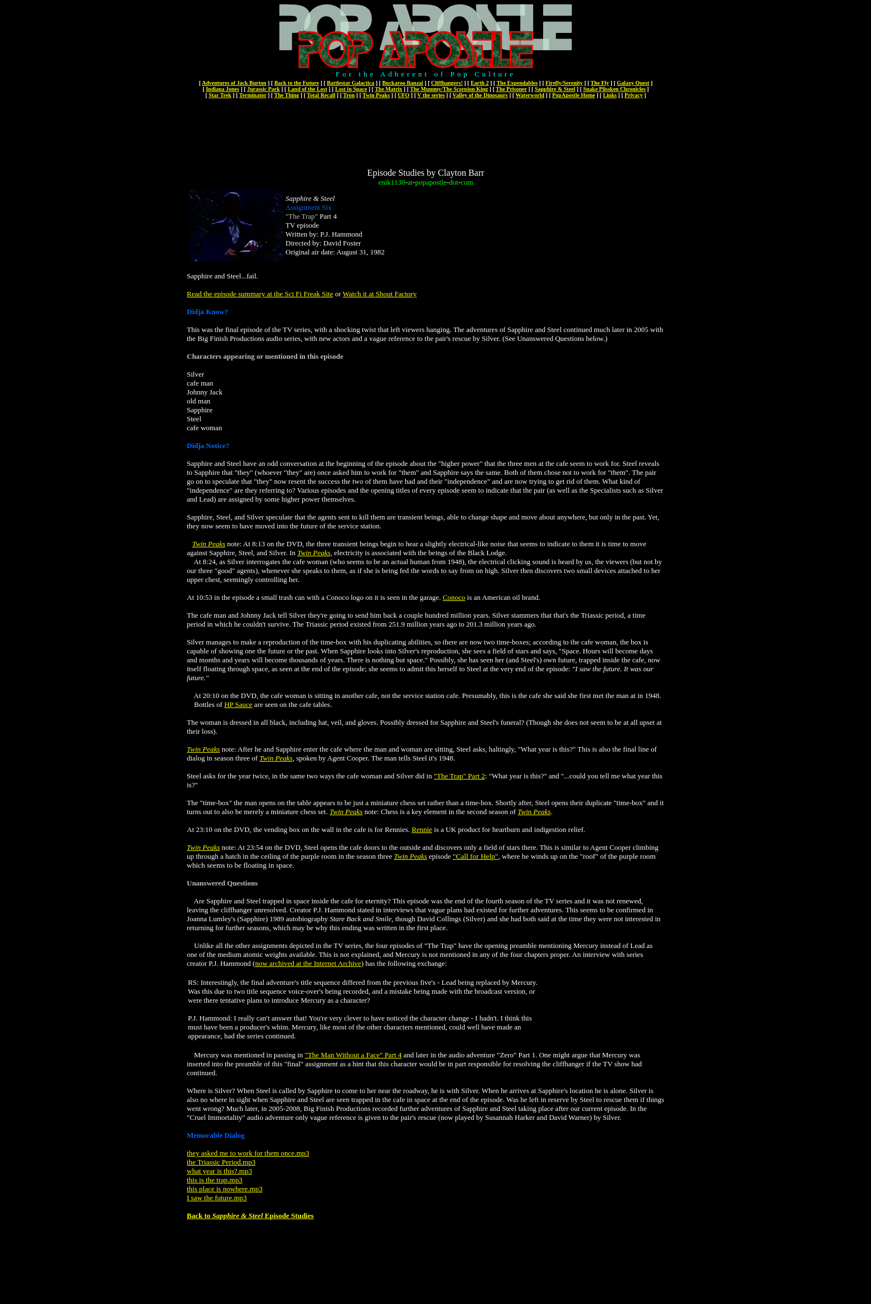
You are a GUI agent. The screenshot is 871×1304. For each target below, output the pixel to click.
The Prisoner (511, 89)
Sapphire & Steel (555, 89)
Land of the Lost (307, 89)
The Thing (286, 95)
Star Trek (220, 95)
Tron (349, 95)
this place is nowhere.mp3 (225, 1189)
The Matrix (388, 89)
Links (609, 95)
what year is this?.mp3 (219, 1171)
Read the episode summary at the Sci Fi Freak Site (260, 294)
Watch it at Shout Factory (380, 294)
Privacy (634, 95)
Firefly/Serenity (564, 83)
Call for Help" (477, 856)
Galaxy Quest (633, 83)
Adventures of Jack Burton (234, 83)
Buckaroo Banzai (402, 83)
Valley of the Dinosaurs (480, 95)
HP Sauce (238, 704)
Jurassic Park (263, 89)
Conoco (454, 597)
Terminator (253, 95)
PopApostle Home (573, 95)
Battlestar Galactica (350, 83)
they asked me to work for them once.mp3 (248, 1153)
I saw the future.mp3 (217, 1198)
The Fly (600, 83)
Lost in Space (351, 89)
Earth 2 (480, 83)
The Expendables (517, 83)
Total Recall (321, 95)
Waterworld (529, 95)
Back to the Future (296, 83)
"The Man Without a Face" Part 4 (353, 1055)
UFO (403, 95)
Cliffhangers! (447, 83)
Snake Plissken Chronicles (614, 89)
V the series (430, 95)
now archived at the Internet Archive (308, 963)
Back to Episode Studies (250, 1215)
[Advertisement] (426, 133)
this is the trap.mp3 (215, 1180)
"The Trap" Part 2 (459, 776)
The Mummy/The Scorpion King (449, 89)
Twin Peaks (376, 95)
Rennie (422, 829)
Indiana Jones (222, 89)
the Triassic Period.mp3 (221, 1162)
